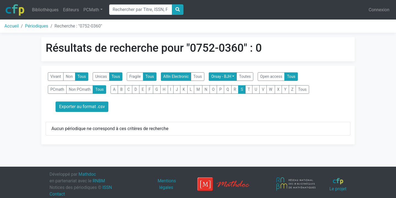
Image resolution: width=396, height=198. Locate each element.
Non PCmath (79, 89)
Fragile (135, 76)
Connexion (379, 9)
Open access (271, 76)
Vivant (55, 76)
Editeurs (71, 9)
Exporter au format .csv (82, 106)
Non (69, 76)
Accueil (11, 26)
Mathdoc (87, 174)
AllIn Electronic (176, 76)
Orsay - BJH (221, 76)
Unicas (101, 76)
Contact (57, 194)
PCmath (57, 89)
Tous (82, 76)
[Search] (140, 9)
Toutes (245, 76)
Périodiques (36, 26)
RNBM (99, 180)
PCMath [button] (91, 9)
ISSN (107, 187)
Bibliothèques (45, 9)
